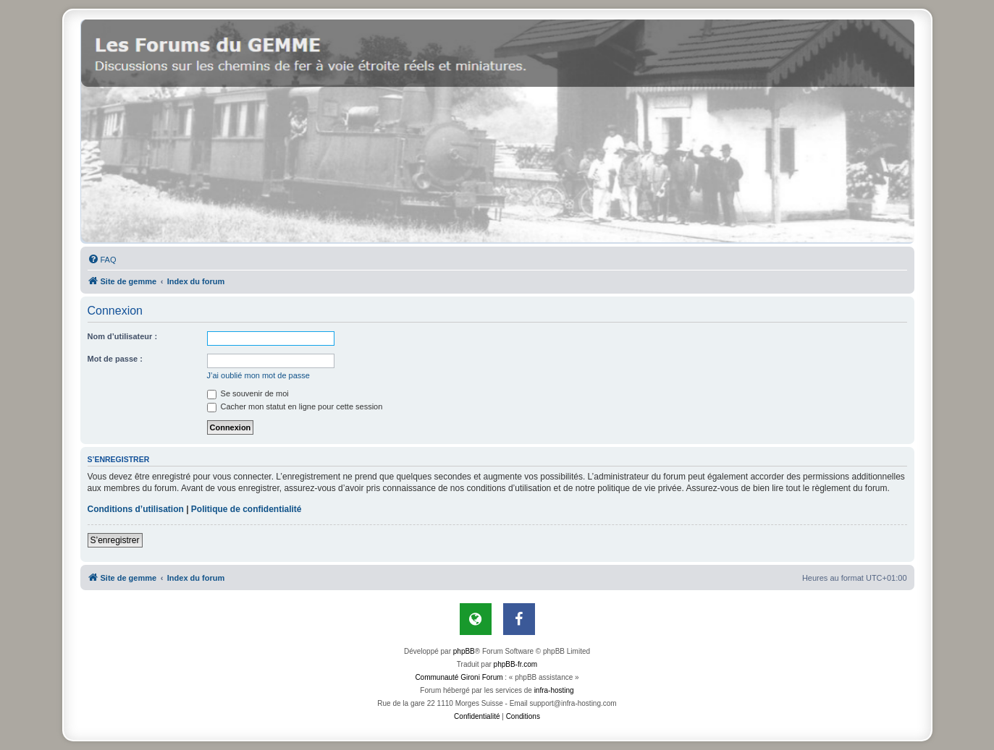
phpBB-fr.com (516, 664)
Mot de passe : (115, 358)
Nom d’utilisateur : (123, 336)
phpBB (464, 651)
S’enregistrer (115, 540)
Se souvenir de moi (248, 393)
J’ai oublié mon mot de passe (258, 375)
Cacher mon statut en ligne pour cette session (295, 406)
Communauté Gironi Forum (458, 677)
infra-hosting (554, 690)
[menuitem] (102, 259)
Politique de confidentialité (246, 509)
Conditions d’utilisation (136, 509)
